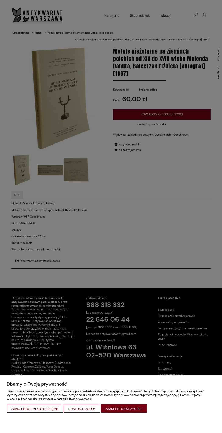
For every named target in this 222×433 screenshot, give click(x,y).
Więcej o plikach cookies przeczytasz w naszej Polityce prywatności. (49, 399)
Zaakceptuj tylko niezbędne (35, 409)
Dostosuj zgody (82, 409)
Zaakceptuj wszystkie (124, 409)
